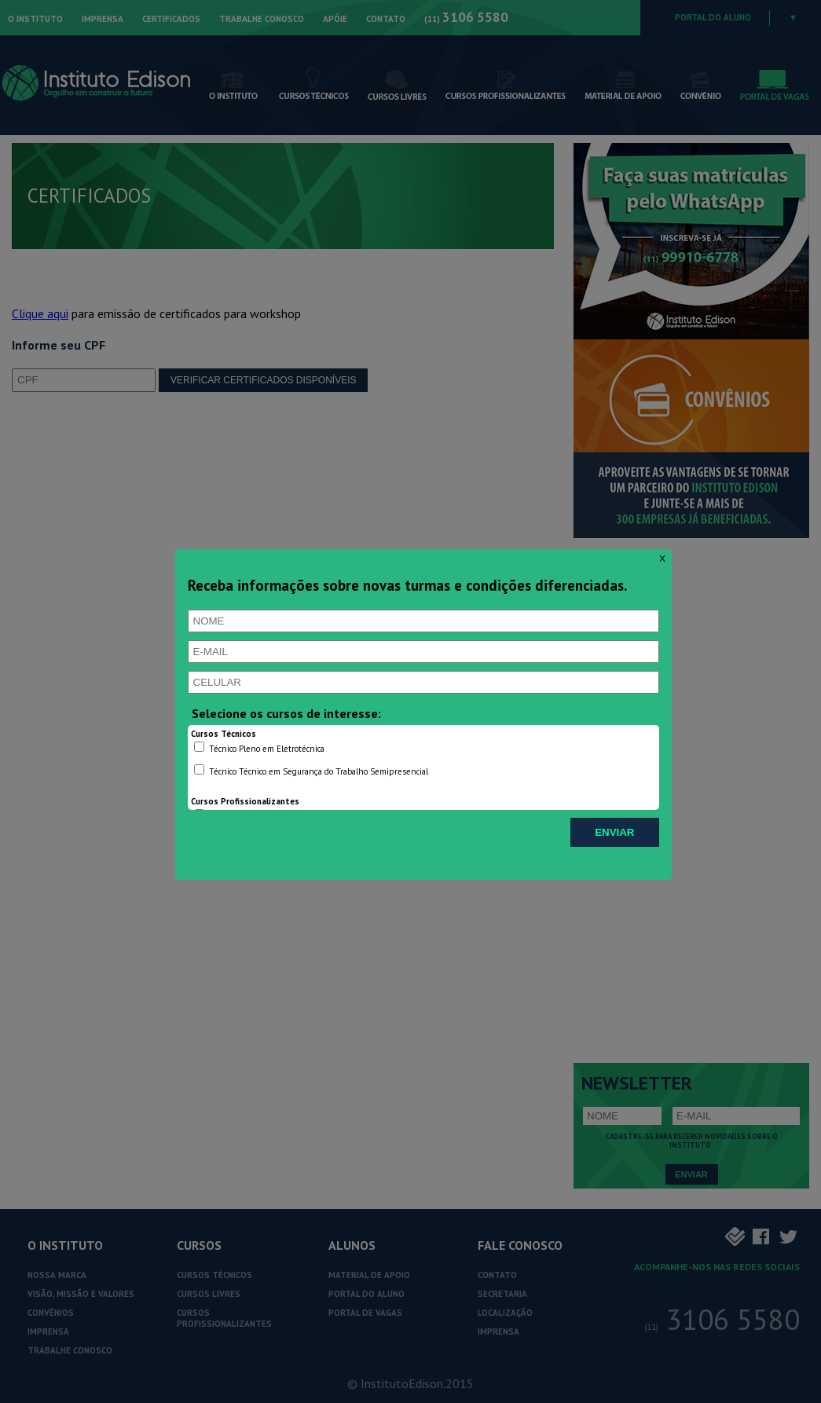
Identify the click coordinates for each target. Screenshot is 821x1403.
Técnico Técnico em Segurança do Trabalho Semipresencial (311, 770)
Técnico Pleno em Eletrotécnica (259, 748)
